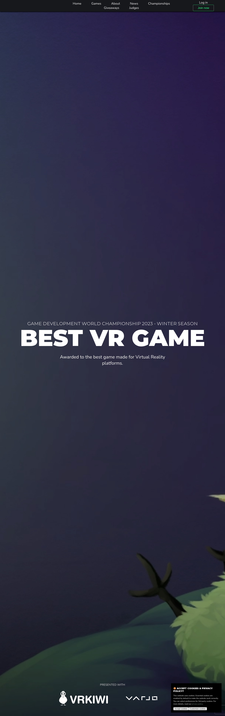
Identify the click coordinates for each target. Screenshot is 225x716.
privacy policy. (197, 704)
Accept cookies (180, 709)
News (134, 3)
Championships (159, 3)
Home (77, 3)
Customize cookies (198, 709)
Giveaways (111, 8)
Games (96, 3)
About (115, 3)
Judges (134, 8)
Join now (203, 7)
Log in (203, 2)
